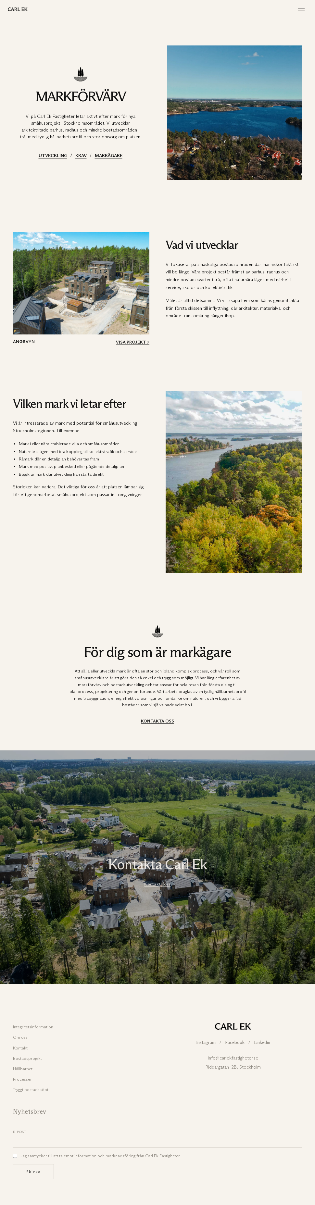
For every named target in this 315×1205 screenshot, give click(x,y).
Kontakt (20, 1047)
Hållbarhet (22, 1068)
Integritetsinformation (33, 1026)
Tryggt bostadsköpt (30, 1089)
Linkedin (262, 1042)
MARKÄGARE (108, 155)
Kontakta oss (157, 883)
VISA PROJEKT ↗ (132, 342)
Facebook (235, 1042)
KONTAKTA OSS (157, 720)
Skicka (33, 1171)
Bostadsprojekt (27, 1058)
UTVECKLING (53, 155)
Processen (22, 1079)
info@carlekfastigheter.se (233, 1058)
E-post (19, 1131)
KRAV (81, 155)
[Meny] (301, 9)
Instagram (206, 1042)
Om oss (20, 1037)
